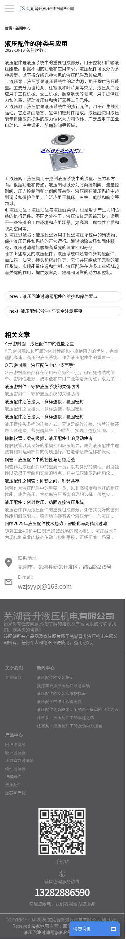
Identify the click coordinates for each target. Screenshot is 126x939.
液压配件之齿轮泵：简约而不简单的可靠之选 (76, 729)
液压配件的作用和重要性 (57, 720)
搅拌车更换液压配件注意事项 (61, 704)
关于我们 (12, 687)
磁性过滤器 (13, 787)
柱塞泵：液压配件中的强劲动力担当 (67, 745)
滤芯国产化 (13, 812)
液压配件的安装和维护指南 (59, 713)
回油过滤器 (13, 764)
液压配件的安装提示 (53, 697)
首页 (8, 47)
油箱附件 (11, 796)
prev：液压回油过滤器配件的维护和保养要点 (53, 315)
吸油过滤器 (13, 771)
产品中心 (12, 754)
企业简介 (11, 697)
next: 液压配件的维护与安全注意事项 (45, 330)
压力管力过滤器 (17, 780)
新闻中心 (22, 47)
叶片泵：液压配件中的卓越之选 (63, 736)
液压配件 (88, 88)
